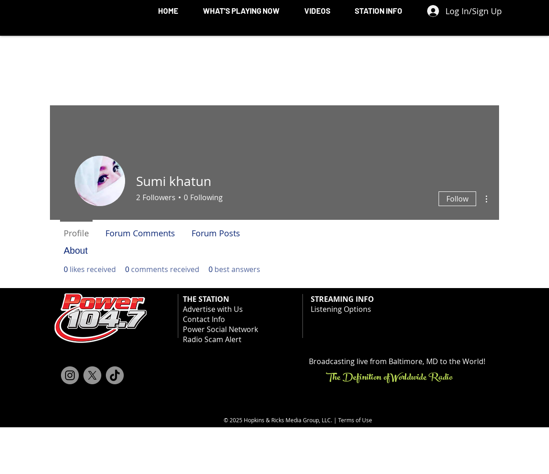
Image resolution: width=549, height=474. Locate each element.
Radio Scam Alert (212, 339)
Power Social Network (220, 329)
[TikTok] (115, 375)
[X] (92, 375)
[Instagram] (70, 375)
